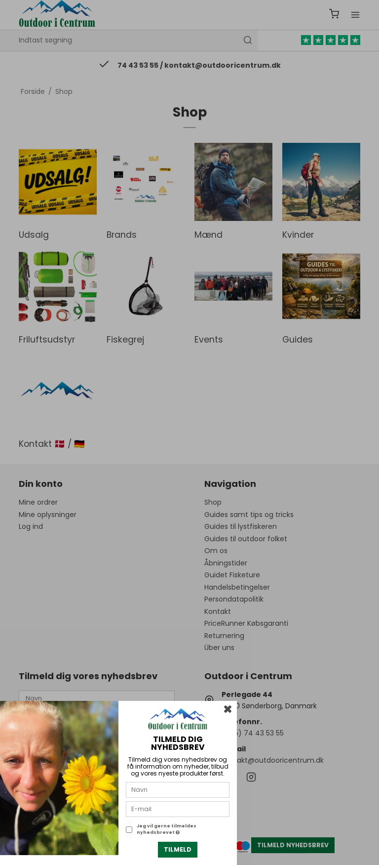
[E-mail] (177, 809)
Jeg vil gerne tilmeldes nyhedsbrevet (166, 829)
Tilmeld (177, 849)
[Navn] (177, 789)
